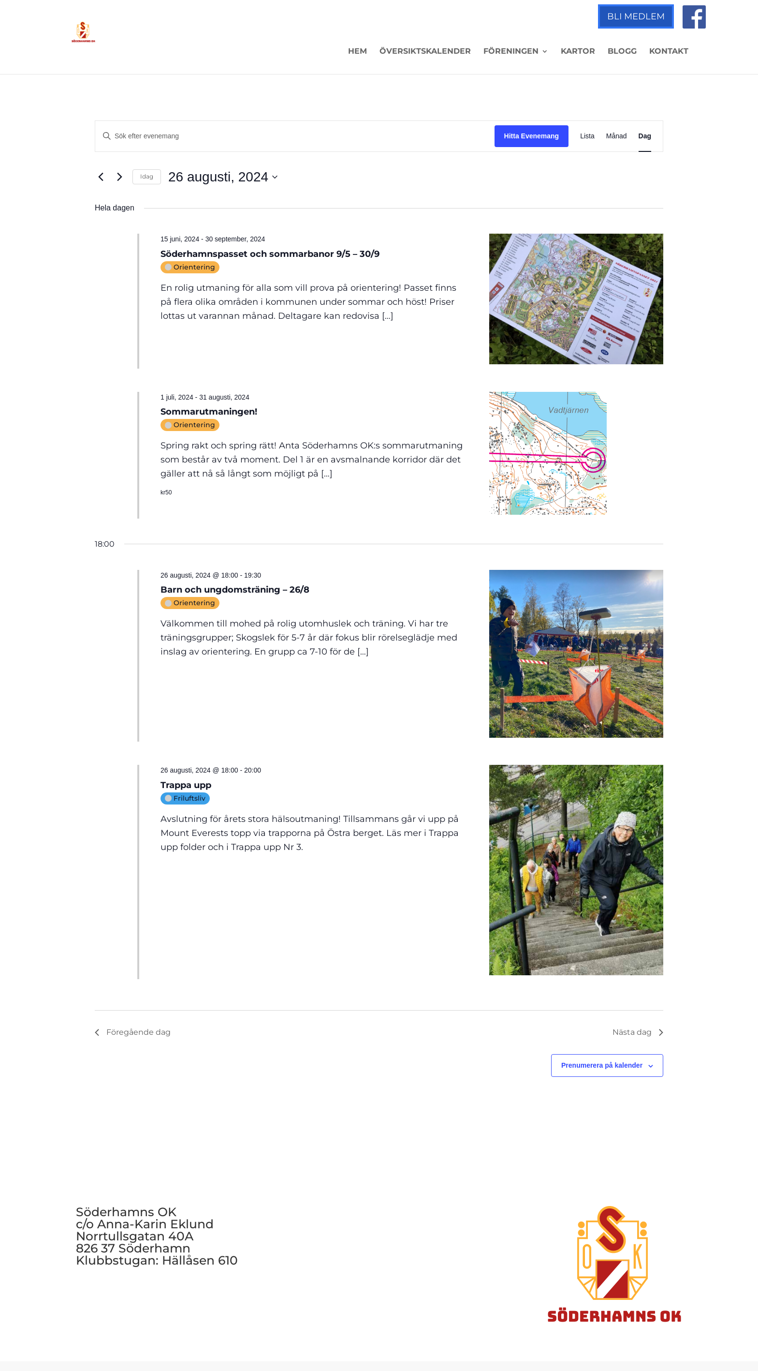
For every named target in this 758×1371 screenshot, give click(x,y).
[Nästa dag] (119, 177)
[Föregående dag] (100, 177)
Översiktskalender (425, 52)
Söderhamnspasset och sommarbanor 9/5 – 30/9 (269, 254)
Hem (357, 52)
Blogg (622, 52)
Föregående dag (133, 1032)
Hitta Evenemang (531, 136)
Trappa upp (185, 785)
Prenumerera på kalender (601, 1065)
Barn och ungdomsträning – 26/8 (234, 589)
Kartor (578, 52)
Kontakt (668, 52)
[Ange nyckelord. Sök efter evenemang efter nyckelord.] (295, 136)
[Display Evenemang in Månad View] (616, 136)
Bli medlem (636, 16)
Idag (146, 176)
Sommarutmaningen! (208, 411)
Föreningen (511, 52)
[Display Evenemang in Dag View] (645, 136)
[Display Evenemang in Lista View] (587, 136)
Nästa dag (637, 1032)
